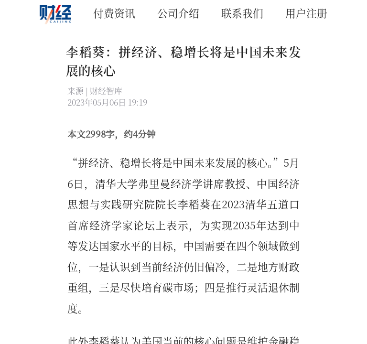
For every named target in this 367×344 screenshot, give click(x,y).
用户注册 (306, 12)
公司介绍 (178, 12)
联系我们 (242, 12)
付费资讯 (114, 12)
